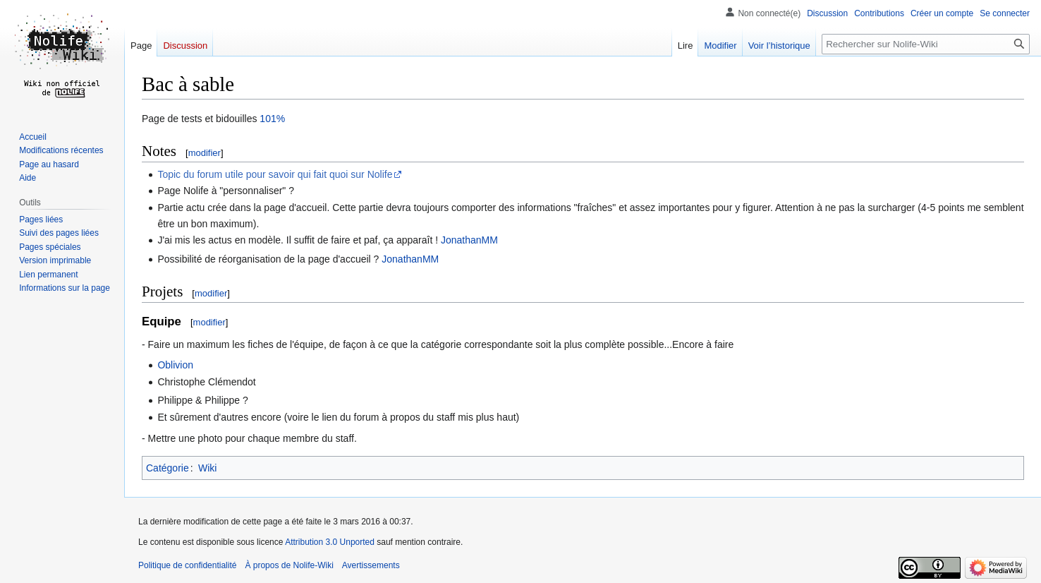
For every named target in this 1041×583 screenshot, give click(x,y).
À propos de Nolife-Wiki (289, 565)
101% (272, 118)
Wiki (207, 468)
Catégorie (167, 468)
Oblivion (175, 365)
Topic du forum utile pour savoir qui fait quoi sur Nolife (274, 174)
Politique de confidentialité (187, 565)
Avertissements (371, 565)
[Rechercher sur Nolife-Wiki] (926, 44)
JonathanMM (469, 240)
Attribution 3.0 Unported (330, 542)
